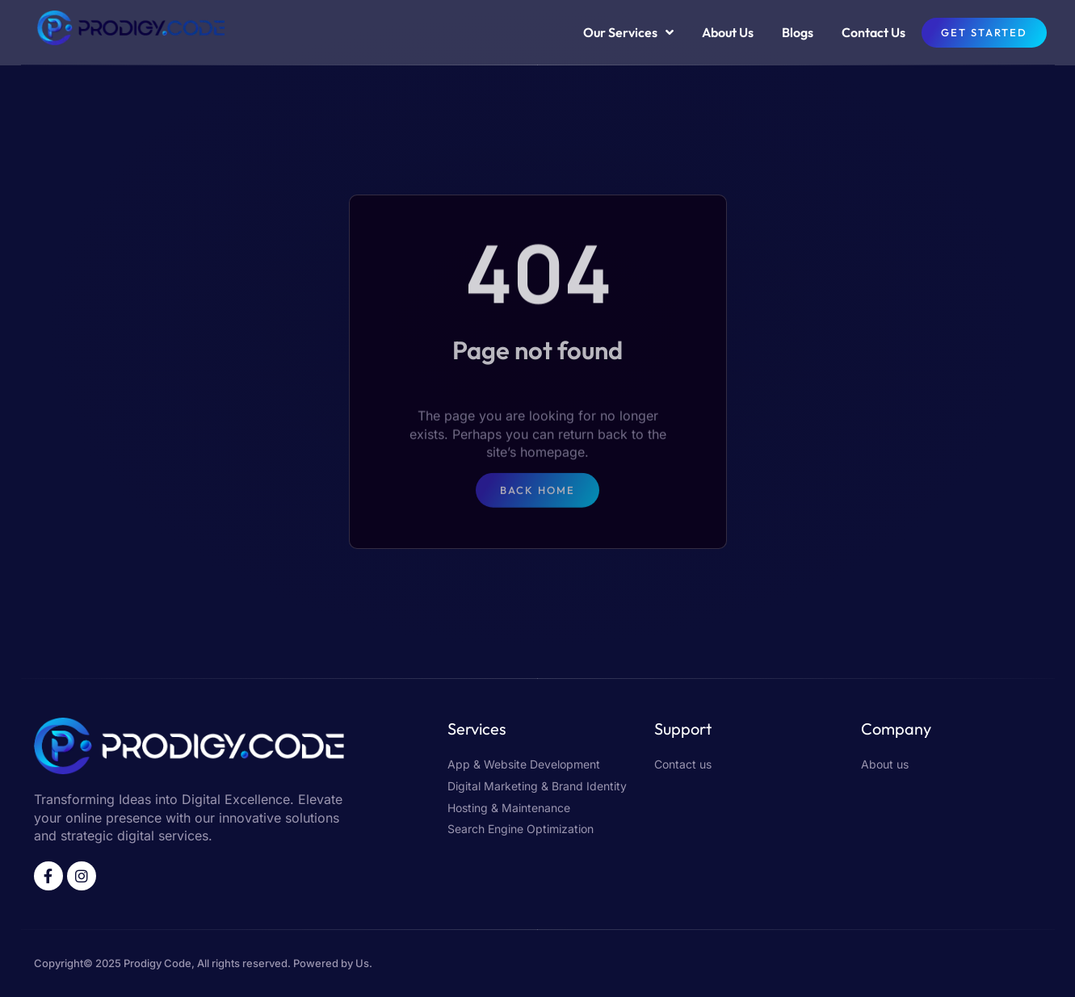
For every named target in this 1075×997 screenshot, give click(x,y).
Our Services (628, 32)
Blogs (797, 32)
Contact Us (873, 32)
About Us (728, 32)
